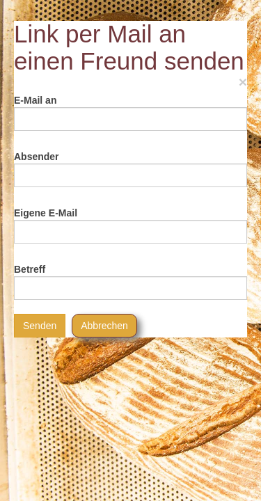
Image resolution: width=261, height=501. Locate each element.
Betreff (29, 269)
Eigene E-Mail (45, 212)
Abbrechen (104, 325)
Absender (36, 156)
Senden (39, 325)
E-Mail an (35, 100)
